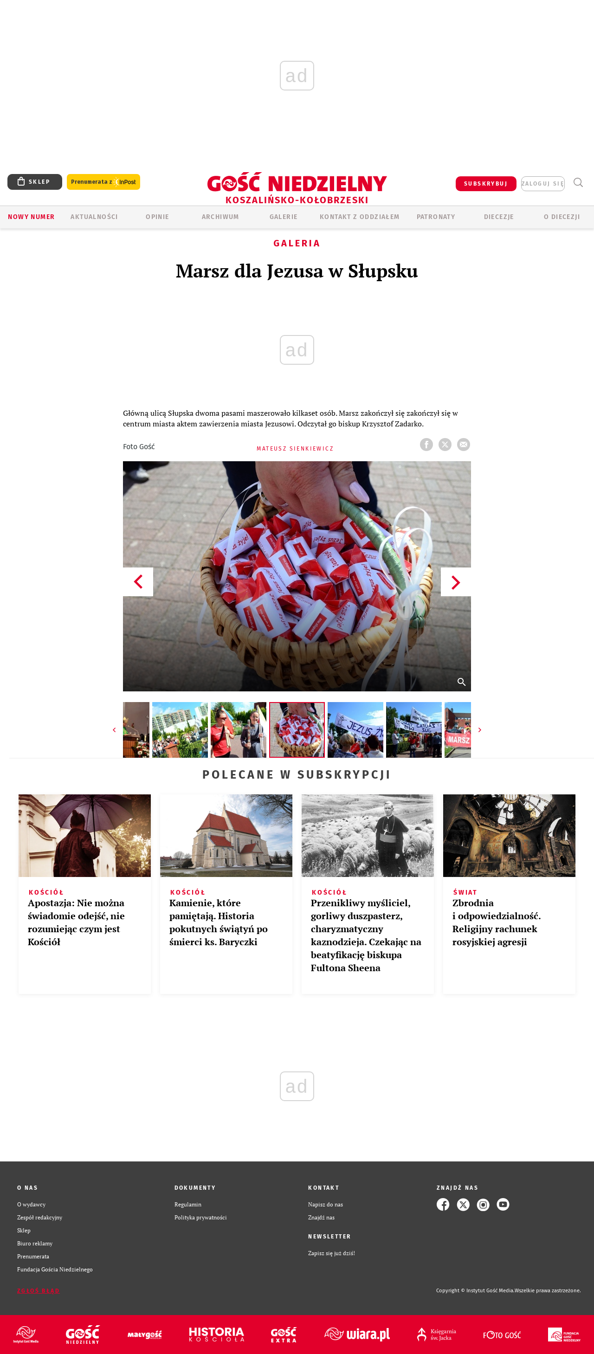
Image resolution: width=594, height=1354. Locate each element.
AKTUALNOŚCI (94, 217)
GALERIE (284, 217)
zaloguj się (543, 184)
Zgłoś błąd (38, 1291)
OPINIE (157, 217)
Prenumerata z (103, 182)
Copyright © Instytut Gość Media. (475, 1291)
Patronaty (436, 217)
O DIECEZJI (562, 217)
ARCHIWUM (220, 217)
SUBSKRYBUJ (486, 184)
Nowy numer (31, 217)
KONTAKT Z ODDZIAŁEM (360, 217)
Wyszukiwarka (578, 182)
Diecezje (499, 217)
